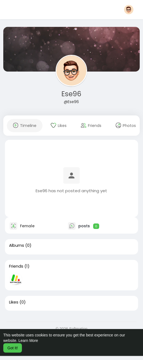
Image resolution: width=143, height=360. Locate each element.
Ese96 (71, 94)
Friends (16, 266)
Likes (13, 302)
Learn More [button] (28, 340)
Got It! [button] (12, 348)
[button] (129, 9)
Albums (16, 245)
